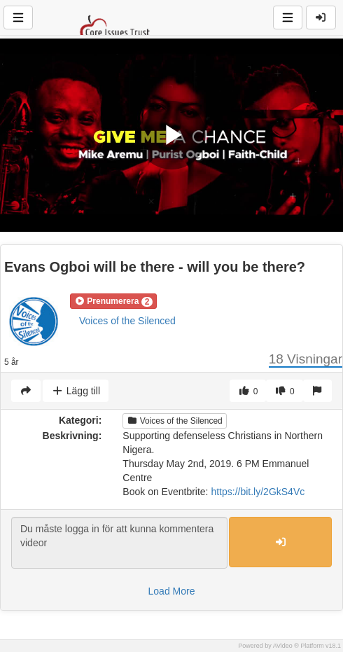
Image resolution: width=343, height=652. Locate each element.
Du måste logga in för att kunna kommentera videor (119, 543)
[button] (113, 301)
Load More (171, 591)
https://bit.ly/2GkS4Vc (257, 491)
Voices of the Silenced (127, 320)
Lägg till (75, 390)
